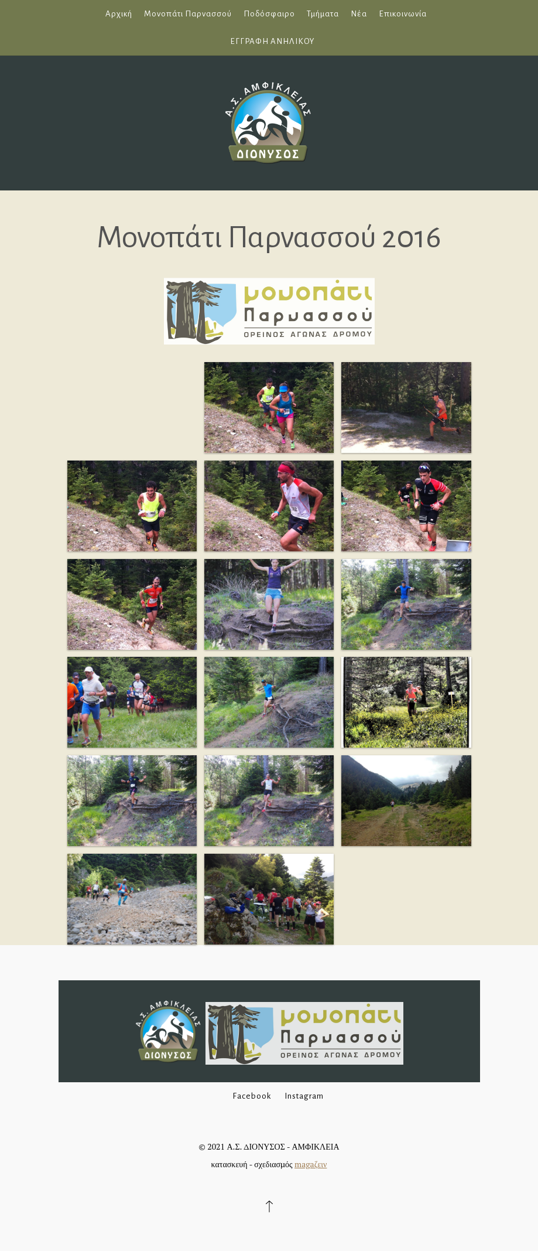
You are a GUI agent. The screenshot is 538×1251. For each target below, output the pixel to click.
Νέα (359, 13)
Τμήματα (323, 13)
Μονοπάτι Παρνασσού (188, 13)
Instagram (304, 1096)
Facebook (251, 1096)
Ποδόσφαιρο (269, 13)
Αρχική (118, 13)
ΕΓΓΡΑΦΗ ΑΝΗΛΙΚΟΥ (272, 41)
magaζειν (310, 1164)
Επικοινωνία (403, 13)
